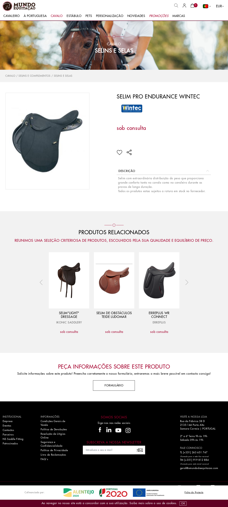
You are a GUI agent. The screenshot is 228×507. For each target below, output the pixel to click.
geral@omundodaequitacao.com (199, 468)
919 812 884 (201, 460)
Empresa (8, 421)
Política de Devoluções (54, 429)
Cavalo (57, 15)
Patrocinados (10, 443)
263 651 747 (200, 452)
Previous (42, 282)
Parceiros (8, 434)
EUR (219, 6)
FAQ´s (44, 459)
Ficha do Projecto (194, 492)
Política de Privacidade (54, 450)
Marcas (178, 15)
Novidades (136, 15)
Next (186, 282)
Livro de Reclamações (53, 454)
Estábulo (74, 15)
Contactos (8, 430)
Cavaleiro (11, 15)
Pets (89, 15)
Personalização (109, 15)
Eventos (7, 425)
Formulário (114, 385)
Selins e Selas (114, 51)
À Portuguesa (35, 15)
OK (183, 503)
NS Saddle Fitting (13, 439)
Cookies (171, 503)
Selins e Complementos (35, 76)
